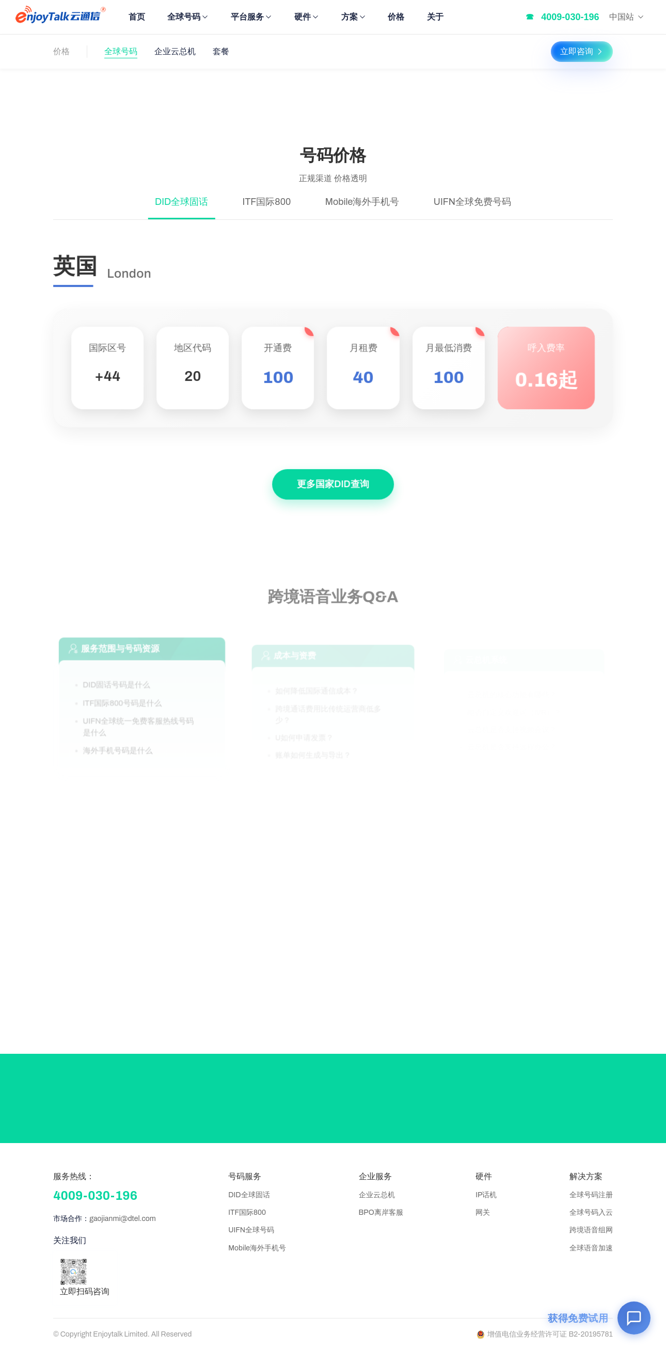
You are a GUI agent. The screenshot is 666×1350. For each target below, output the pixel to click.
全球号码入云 (591, 1212)
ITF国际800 (247, 1212)
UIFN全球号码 (251, 1230)
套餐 (221, 51)
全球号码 (120, 51)
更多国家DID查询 (333, 488)
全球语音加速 (591, 1248)
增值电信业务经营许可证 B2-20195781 (545, 1334)
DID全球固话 (248, 1195)
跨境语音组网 (591, 1230)
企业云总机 (175, 51)
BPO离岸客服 (381, 1212)
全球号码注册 (591, 1195)
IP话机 (486, 1195)
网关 (482, 1212)
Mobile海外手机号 (257, 1248)
